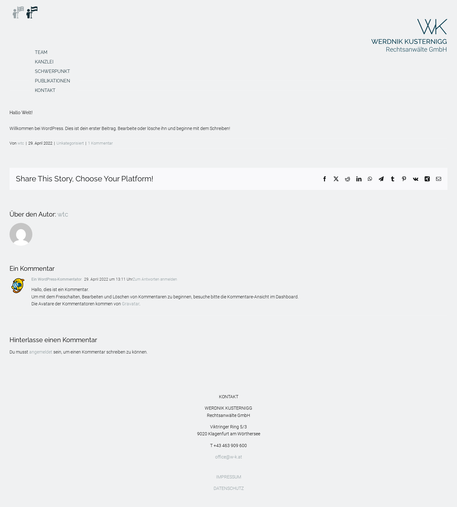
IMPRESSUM (228, 476)
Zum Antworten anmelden (155, 279)
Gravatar (130, 303)
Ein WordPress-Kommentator (56, 279)
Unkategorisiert (70, 143)
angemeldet (40, 351)
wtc (20, 143)
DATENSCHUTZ (229, 488)
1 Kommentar (100, 143)
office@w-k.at (228, 456)
